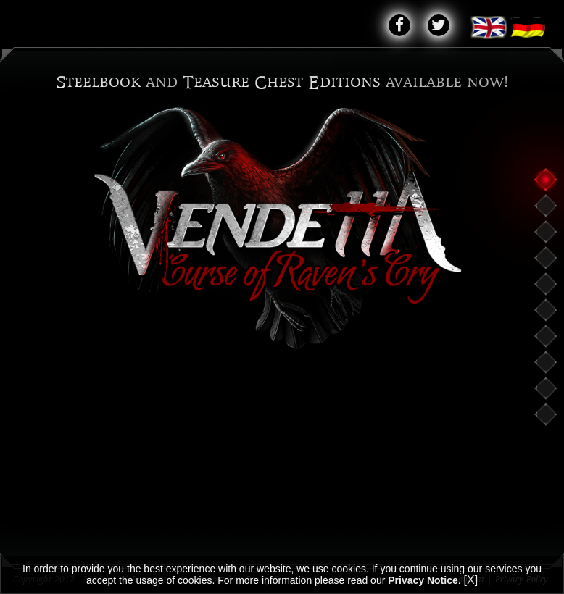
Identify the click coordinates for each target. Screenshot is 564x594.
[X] (471, 580)
